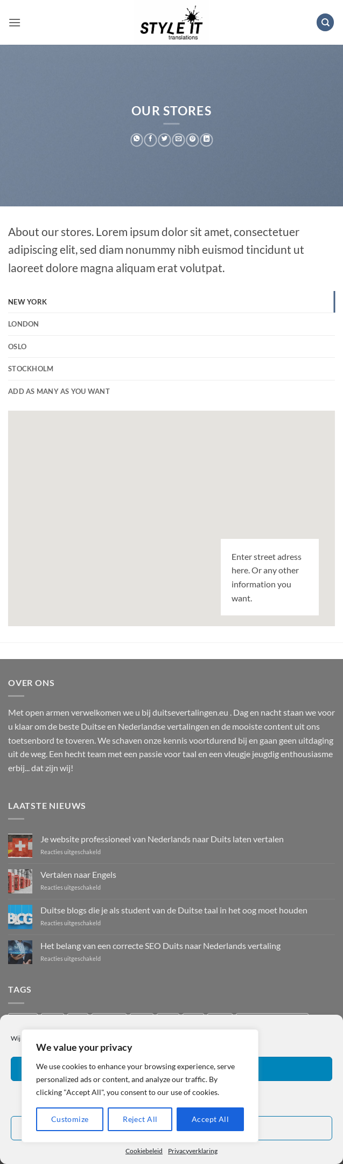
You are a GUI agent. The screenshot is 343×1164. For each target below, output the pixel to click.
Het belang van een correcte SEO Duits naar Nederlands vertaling (160, 945)
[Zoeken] (325, 22)
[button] (14, 22)
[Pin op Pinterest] (192, 140)
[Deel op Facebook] (150, 140)
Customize (70, 1119)
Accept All (210, 1119)
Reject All (140, 1119)
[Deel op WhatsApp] (136, 140)
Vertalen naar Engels (78, 874)
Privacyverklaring (193, 1151)
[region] (140, 1085)
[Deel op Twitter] (164, 140)
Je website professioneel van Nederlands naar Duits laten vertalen (162, 839)
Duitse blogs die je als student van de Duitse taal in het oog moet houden (173, 910)
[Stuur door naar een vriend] (178, 140)
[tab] (171, 302)
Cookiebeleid (144, 1151)
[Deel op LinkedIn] (206, 140)
